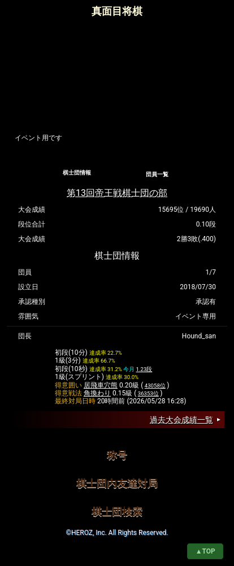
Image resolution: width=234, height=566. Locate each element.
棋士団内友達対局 (117, 483)
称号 (117, 455)
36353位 (148, 393)
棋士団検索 (117, 511)
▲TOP (205, 551)
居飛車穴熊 (101, 385)
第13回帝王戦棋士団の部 (117, 193)
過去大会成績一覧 (181, 419)
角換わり (97, 393)
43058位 (155, 385)
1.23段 (144, 369)
